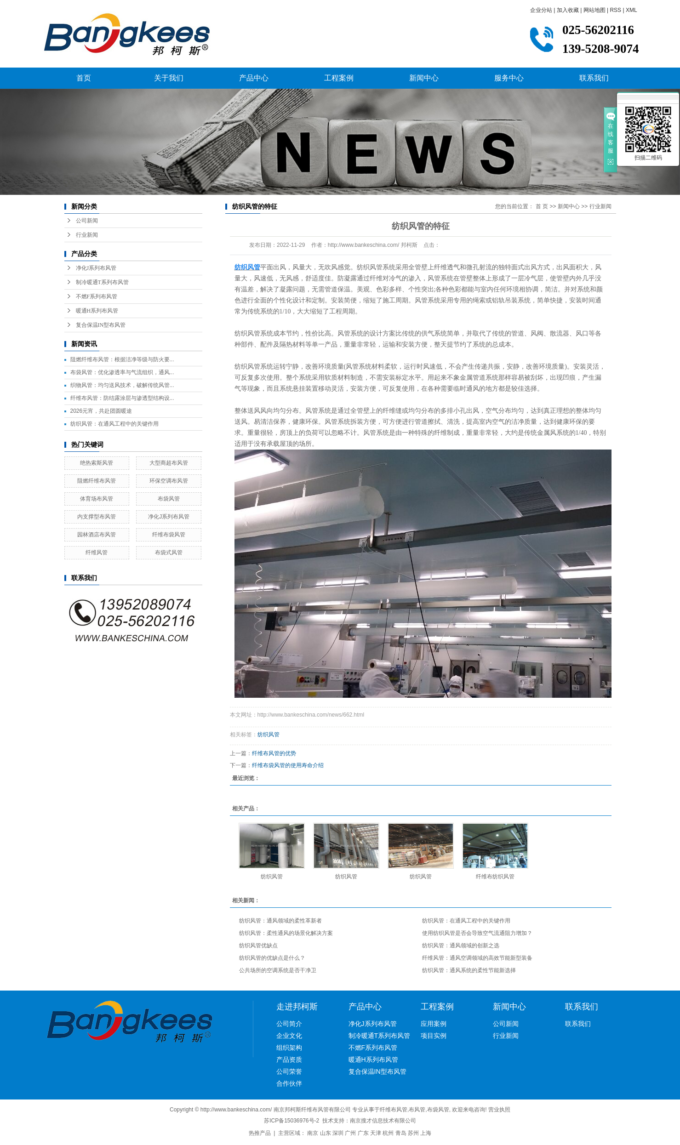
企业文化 (289, 1035)
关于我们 (168, 78)
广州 (350, 1133)
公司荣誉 (289, 1071)
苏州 (413, 1133)
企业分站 (541, 10)
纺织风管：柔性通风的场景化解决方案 (286, 933)
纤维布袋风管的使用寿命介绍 (288, 765)
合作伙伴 (289, 1083)
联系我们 (594, 78)
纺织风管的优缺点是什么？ (272, 958)
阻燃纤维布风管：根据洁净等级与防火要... (122, 359)
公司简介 (289, 1023)
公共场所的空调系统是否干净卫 (277, 970)
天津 (375, 1133)
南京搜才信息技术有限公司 (383, 1120)
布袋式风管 (169, 552)
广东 (363, 1133)
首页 (83, 78)
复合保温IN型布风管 (101, 325)
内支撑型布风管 (96, 516)
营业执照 (499, 1109)
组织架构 (289, 1047)
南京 (312, 1133)
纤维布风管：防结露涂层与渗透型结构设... (122, 398)
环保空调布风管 (168, 481)
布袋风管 (169, 499)
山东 (325, 1133)
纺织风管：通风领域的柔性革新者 (280, 920)
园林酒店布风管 (96, 534)
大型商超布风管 (168, 463)
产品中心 (254, 78)
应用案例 (433, 1023)
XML (631, 10)
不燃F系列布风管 (97, 296)
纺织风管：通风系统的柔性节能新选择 (469, 970)
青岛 (400, 1133)
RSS (615, 10)
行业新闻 (87, 235)
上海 (425, 1133)
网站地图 (594, 10)
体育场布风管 (96, 499)
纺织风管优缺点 (258, 945)
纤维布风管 (393, 1109)
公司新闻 (87, 220)
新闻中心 (424, 78)
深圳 (337, 1133)
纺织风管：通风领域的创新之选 (460, 945)
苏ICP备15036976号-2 (291, 1120)
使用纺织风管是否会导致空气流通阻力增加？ (477, 933)
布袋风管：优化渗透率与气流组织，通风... (122, 372)
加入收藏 (568, 10)
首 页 (542, 206)
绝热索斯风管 (96, 463)
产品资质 (289, 1059)
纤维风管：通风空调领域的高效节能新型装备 (477, 958)
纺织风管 (268, 734)
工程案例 (339, 78)
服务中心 (509, 78)
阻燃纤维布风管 (96, 481)
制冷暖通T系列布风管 (102, 282)
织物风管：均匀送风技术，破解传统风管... (122, 385)
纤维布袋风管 (168, 534)
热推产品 (260, 1133)
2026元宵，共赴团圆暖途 (101, 411)
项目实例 (433, 1035)
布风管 (417, 1109)
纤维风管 (97, 552)
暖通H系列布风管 (97, 311)
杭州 (388, 1133)
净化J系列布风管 (96, 268)
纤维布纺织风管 (495, 876)
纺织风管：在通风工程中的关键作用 (114, 424)
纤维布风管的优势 (274, 753)
